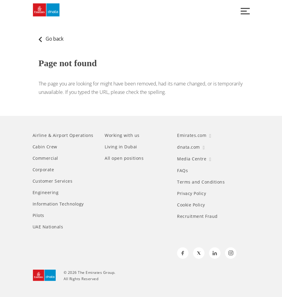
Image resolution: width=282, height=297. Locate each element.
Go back (51, 39)
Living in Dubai (121, 147)
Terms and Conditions (201, 182)
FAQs (182, 171)
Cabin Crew (45, 147)
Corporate (43, 170)
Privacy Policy (191, 193)
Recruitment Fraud (197, 216)
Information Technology (58, 204)
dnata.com (190, 147)
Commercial (45, 158)
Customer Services (53, 181)
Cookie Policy (191, 205)
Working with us (122, 135)
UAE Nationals (48, 227)
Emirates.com (194, 135)
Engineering (46, 192)
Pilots (38, 215)
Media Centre (194, 158)
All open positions (124, 158)
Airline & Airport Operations (63, 135)
